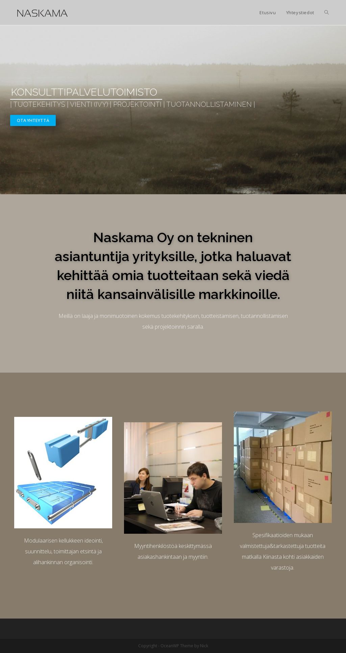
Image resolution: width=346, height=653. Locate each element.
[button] (33, 120)
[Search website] (326, 12)
